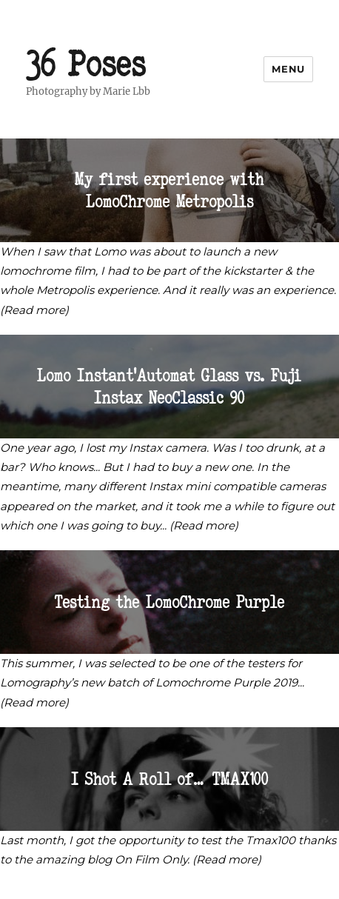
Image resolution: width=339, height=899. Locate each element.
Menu (288, 69)
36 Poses (86, 63)
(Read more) (34, 310)
